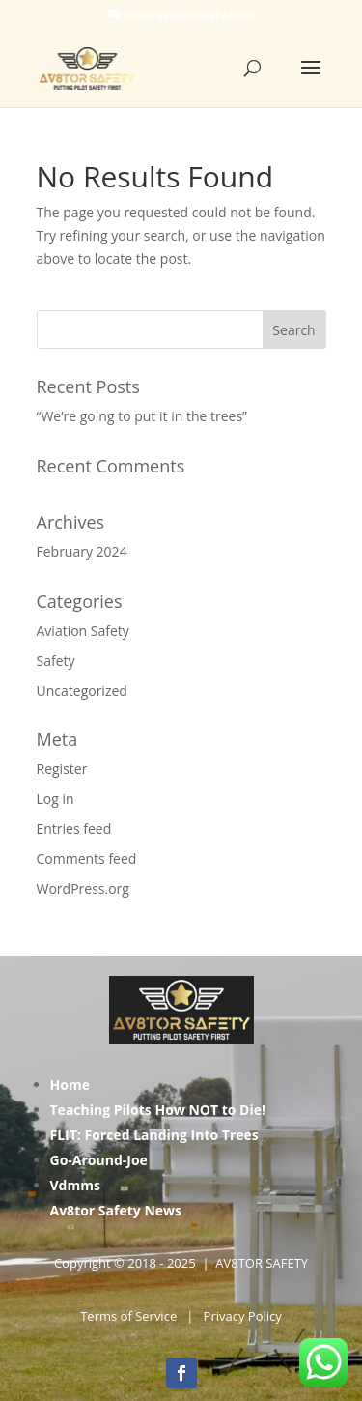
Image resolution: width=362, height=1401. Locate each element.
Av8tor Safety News (116, 1210)
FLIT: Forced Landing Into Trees (154, 1135)
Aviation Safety (83, 630)
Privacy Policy (243, 1316)
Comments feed (87, 858)
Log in (55, 798)
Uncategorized (82, 690)
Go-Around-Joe (99, 1160)
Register (62, 768)
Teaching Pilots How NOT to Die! (158, 1110)
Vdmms (75, 1185)
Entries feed (74, 828)
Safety (56, 660)
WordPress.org (83, 888)
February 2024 (82, 551)
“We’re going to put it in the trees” (142, 416)
